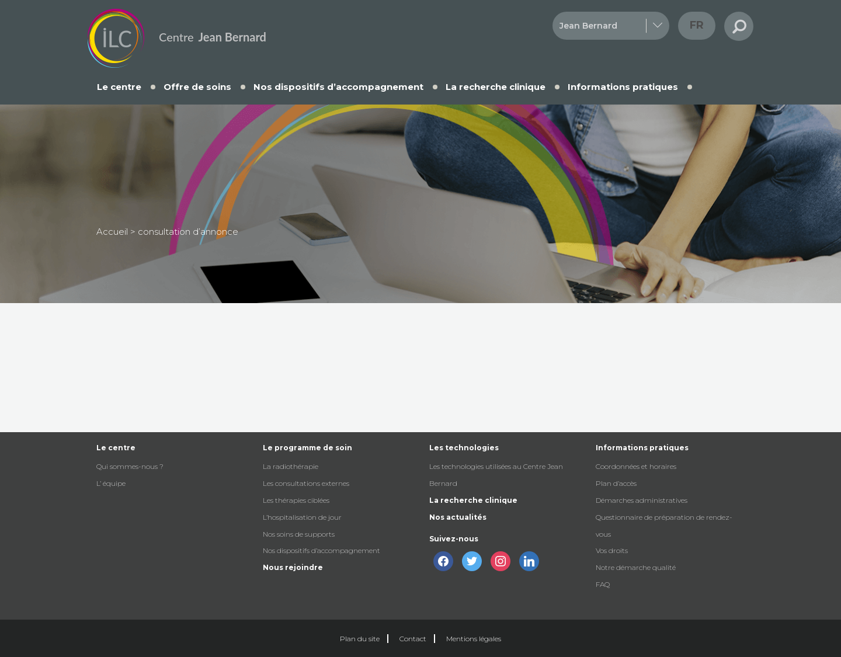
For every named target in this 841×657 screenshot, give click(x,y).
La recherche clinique (495, 86)
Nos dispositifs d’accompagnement (338, 86)
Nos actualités (457, 517)
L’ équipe (111, 483)
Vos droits (612, 550)
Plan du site (360, 638)
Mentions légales (473, 638)
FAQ (603, 584)
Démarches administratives (641, 500)
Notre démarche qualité (636, 567)
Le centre (119, 86)
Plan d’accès (616, 483)
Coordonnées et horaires (636, 466)
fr (697, 25)
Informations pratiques (623, 86)
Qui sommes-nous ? (130, 466)
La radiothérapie (290, 466)
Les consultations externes (306, 483)
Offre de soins (197, 86)
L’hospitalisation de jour (302, 517)
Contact (412, 638)
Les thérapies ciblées (296, 500)
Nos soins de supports (299, 534)
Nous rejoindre (293, 567)
